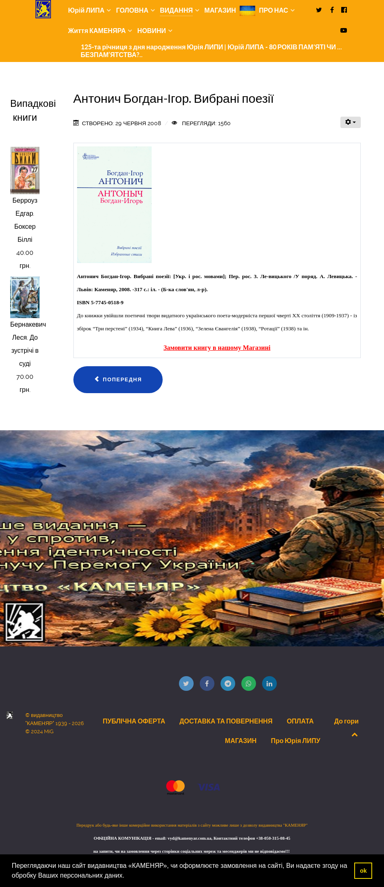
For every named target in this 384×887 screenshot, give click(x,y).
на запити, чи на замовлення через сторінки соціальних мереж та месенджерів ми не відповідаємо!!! (192, 851)
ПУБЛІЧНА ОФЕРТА (134, 721)
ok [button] (363, 870)
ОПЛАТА (300, 721)
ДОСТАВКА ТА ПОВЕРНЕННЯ (225, 721)
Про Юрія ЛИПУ (295, 740)
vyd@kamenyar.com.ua (189, 838)
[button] (127, 876)
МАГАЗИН (241, 740)
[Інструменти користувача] (350, 122)
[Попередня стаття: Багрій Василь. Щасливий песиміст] (118, 379)
